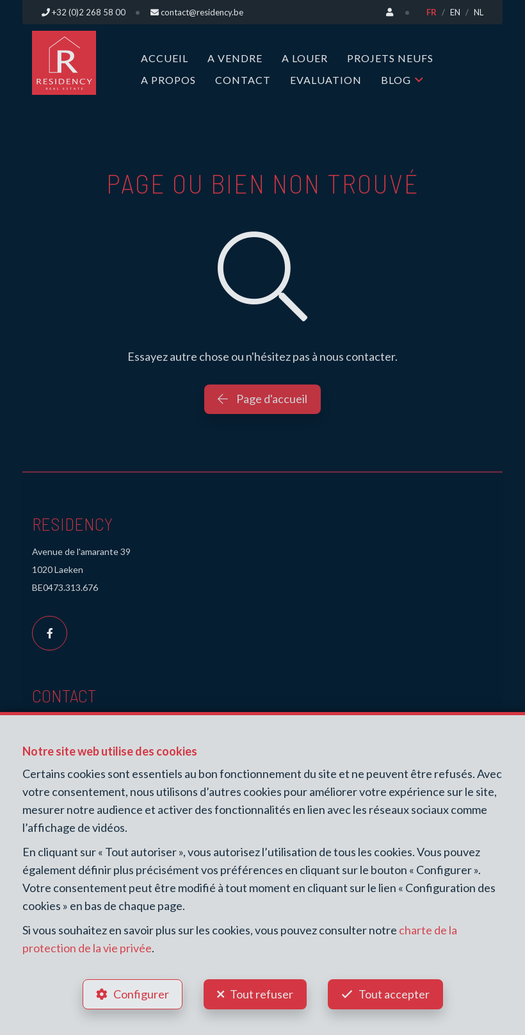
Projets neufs (390, 58)
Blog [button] (396, 80)
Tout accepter (394, 994)
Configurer (141, 994)
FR (431, 12)
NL (478, 12)
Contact (243, 80)
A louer (305, 58)
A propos (168, 80)
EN (455, 12)
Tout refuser (261, 994)
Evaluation (326, 80)
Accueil (164, 58)
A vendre (234, 58)
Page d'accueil (262, 399)
